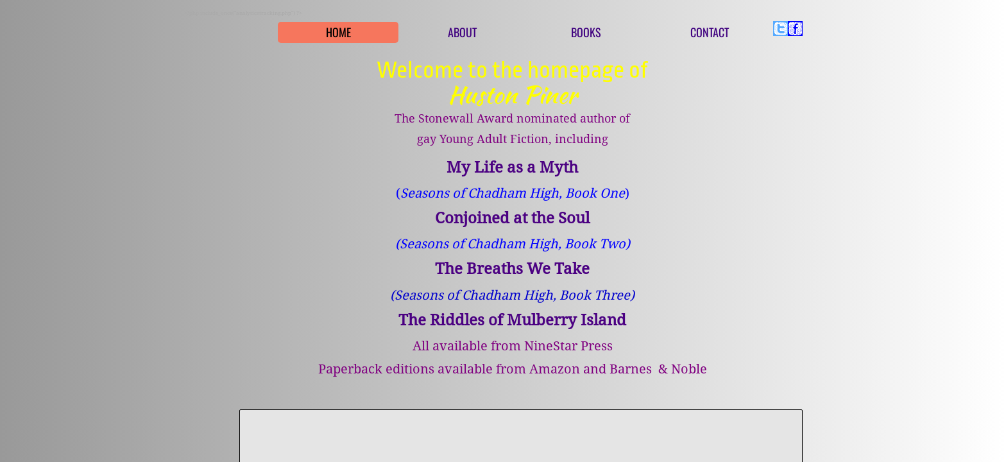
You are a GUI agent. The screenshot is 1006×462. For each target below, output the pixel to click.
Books (586, 32)
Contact (709, 32)
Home (338, 32)
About (462, 32)
